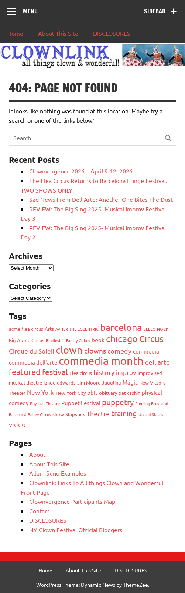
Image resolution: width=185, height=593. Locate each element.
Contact (39, 511)
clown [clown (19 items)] (69, 350)
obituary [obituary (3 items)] (108, 393)
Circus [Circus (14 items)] (151, 338)
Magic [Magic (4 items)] (130, 382)
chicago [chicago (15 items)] (122, 338)
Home (15, 33)
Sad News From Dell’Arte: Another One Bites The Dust (101, 199)
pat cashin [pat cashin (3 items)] (129, 393)
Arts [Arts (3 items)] (49, 329)
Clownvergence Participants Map (72, 501)
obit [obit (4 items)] (92, 392)
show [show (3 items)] (58, 414)
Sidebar (154, 11)
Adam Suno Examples (57, 473)
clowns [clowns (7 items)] (95, 350)
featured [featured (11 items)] (25, 371)
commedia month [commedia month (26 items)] (101, 360)
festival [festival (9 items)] (55, 371)
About (37, 454)
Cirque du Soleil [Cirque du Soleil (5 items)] (31, 351)
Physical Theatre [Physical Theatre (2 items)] (45, 403)
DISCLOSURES (111, 33)
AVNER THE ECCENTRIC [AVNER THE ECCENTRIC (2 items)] (77, 329)
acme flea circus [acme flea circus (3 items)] (26, 329)
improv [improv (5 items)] (126, 372)
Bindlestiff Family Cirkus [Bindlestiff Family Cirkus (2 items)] (68, 340)
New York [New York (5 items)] (40, 392)
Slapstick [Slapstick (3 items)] (75, 414)
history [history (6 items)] (103, 372)
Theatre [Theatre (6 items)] (98, 413)
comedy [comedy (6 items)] (119, 351)
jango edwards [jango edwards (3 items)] (60, 382)
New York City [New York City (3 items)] (71, 393)
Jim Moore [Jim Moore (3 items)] (88, 382)
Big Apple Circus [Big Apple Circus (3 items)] (26, 340)
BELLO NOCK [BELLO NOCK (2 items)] (155, 329)
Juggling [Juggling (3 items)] (111, 382)
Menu (30, 11)
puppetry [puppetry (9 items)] (118, 402)
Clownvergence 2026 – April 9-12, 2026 (81, 171)
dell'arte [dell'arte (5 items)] (157, 362)
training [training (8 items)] (124, 413)
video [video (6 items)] (17, 424)
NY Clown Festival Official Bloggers (75, 529)
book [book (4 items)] (98, 339)
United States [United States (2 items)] (150, 414)
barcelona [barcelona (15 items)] (121, 327)
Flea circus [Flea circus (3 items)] (80, 373)
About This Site (58, 33)
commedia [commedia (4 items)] (146, 351)
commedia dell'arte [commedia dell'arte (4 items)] (33, 362)
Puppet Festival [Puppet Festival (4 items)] (80, 402)
